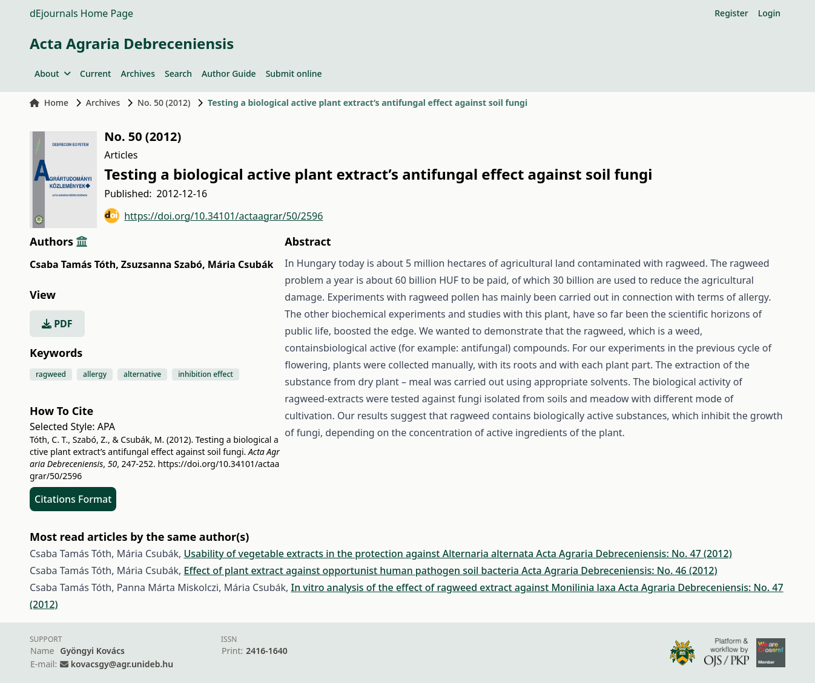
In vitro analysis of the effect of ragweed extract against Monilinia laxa (455, 587)
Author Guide (229, 73)
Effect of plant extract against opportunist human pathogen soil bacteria (352, 570)
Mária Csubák (241, 264)
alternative (142, 374)
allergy (95, 374)
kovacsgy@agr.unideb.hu (122, 664)
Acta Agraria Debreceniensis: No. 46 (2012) (619, 570)
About (52, 73)
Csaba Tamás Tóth (74, 264)
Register (731, 13)
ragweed (51, 374)
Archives (137, 73)
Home (49, 102)
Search (178, 73)
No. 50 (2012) (163, 102)
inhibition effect (205, 374)
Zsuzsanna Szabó (163, 264)
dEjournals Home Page (81, 13)
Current (95, 73)
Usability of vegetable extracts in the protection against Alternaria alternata (359, 553)
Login (769, 13)
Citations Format (73, 499)
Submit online (294, 73)
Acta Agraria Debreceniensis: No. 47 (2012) (633, 553)
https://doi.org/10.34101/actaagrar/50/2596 (213, 215)
